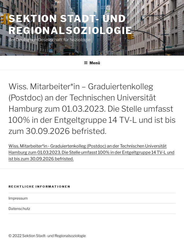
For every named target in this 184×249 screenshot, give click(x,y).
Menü (92, 63)
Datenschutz (19, 208)
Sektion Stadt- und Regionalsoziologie (70, 24)
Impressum (18, 198)
